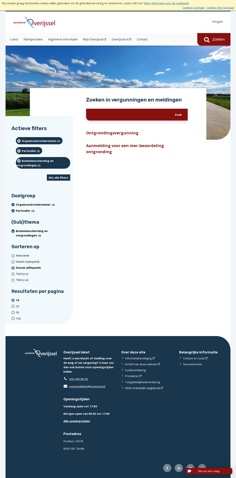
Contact (142, 39)
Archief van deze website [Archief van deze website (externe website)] (141, 364)
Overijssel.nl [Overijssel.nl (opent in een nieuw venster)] (120, 39)
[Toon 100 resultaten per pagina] (43, 318)
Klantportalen (33, 39)
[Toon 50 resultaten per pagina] (43, 312)
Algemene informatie (62, 39)
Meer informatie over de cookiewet (166, 3)
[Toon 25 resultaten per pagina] (43, 306)
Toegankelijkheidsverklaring (142, 382)
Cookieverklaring (135, 370)
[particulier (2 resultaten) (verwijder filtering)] (29, 150)
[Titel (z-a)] (43, 280)
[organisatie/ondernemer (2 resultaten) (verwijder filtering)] (39, 140)
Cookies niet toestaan (220, 7)
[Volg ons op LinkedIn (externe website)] (179, 468)
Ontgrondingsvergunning (112, 132)
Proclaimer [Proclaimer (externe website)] (132, 376)
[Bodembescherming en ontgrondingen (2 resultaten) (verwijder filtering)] (43, 163)
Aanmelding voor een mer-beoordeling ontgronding (125, 148)
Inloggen (217, 21)
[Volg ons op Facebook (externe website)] (167, 468)
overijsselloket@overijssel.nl (84, 386)
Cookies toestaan (194, 7)
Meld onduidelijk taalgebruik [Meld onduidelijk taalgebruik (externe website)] (142, 388)
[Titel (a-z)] (43, 274)
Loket (14, 39)
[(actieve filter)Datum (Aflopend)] (43, 268)
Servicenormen (192, 364)
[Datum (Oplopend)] (43, 262)
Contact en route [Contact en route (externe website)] (193, 358)
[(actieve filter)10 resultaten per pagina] (43, 300)
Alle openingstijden (76, 421)
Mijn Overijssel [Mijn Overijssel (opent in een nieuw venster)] (93, 39)
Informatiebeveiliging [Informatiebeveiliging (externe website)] (138, 358)
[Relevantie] (43, 255)
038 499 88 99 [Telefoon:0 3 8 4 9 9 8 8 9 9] (78, 379)
